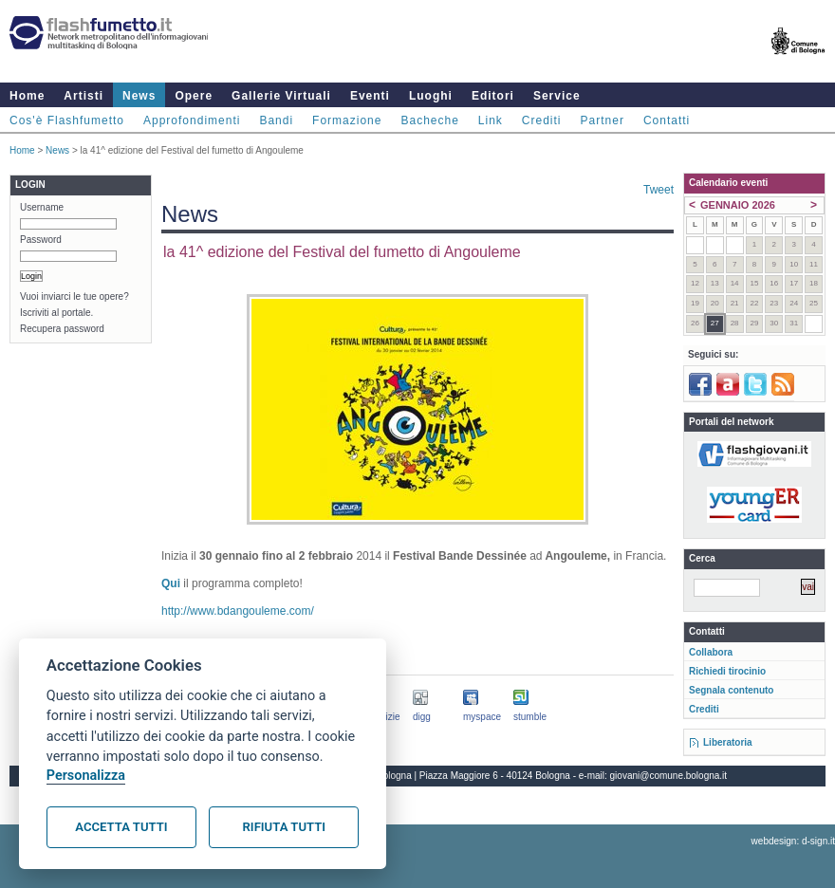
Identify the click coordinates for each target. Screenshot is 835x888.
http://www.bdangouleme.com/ (237, 611)
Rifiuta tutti (284, 827)
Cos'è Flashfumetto (66, 120)
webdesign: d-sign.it (793, 841)
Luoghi (431, 95)
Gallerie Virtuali (281, 95)
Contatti (666, 120)
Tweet (658, 189)
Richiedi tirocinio (727, 671)
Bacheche (429, 120)
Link (490, 120)
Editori (493, 95)
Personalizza (85, 776)
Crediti (542, 120)
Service (557, 95)
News (139, 95)
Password (41, 239)
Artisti (83, 95)
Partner (602, 120)
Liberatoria (727, 742)
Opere (194, 95)
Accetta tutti (121, 827)
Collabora (711, 652)
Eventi (370, 95)
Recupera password (62, 329)
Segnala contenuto (731, 690)
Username (42, 207)
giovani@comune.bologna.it (669, 775)
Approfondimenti (191, 120)
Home (27, 95)
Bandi (276, 120)
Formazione (346, 120)
